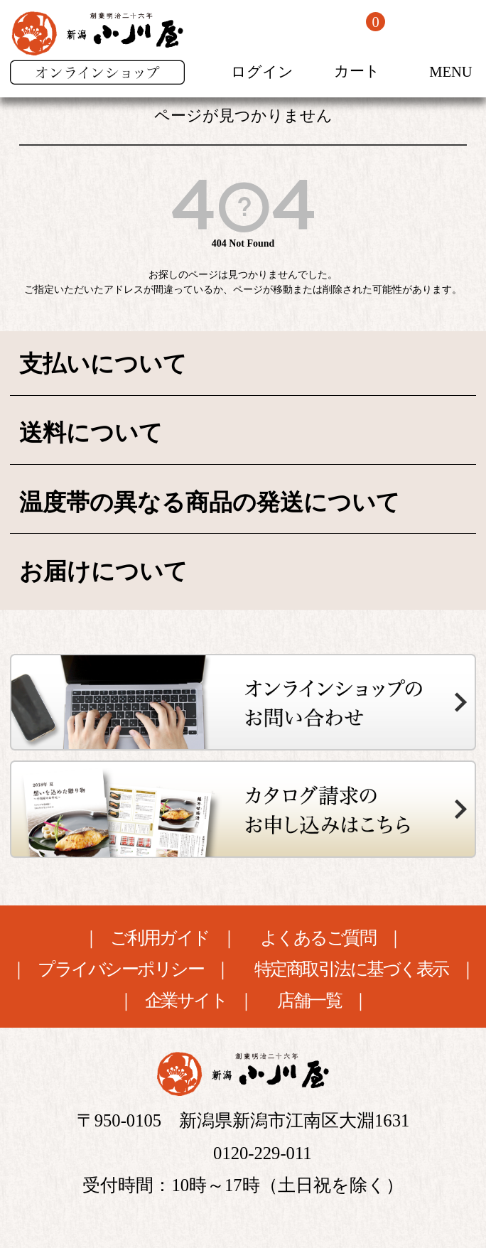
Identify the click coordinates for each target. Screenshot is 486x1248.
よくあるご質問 (318, 938)
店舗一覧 (309, 1001)
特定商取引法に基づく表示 (351, 970)
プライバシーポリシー (120, 970)
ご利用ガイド (159, 938)
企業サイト (186, 1001)
